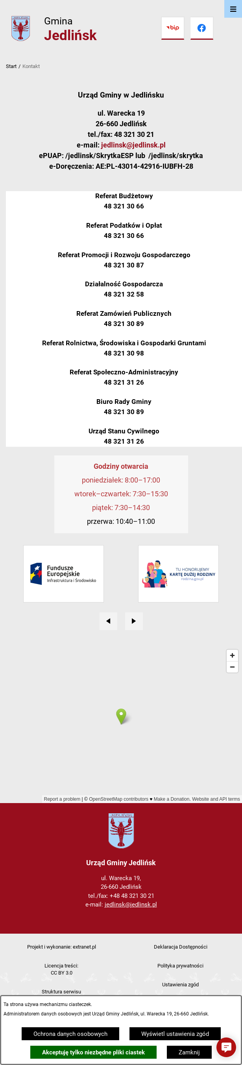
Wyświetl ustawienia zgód (175, 1033)
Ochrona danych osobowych (70, 1033)
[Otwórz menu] (233, 9)
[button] (226, 1047)
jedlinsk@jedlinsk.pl (133, 145)
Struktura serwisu (61, 992)
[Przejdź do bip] (172, 28)
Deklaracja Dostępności (180, 947)
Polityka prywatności (180, 966)
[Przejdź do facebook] (201, 28)
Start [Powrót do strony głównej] (11, 66)
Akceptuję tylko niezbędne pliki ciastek (93, 1052)
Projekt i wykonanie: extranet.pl (61, 947)
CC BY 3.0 (61, 973)
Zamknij (189, 1052)
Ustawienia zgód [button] (180, 985)
